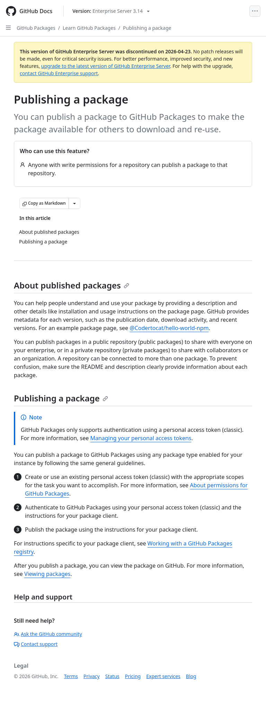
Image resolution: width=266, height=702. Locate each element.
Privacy (91, 676)
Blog (191, 676)
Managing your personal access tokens (140, 438)
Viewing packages (47, 574)
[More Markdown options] (74, 203)
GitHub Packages (36, 28)
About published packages (71, 285)
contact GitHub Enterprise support (59, 73)
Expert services (163, 676)
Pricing (133, 676)
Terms (71, 676)
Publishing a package (147, 28)
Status (112, 676)
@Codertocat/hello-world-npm (169, 328)
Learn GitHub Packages (89, 28)
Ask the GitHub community (48, 634)
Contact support (35, 644)
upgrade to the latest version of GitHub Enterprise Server (105, 66)
